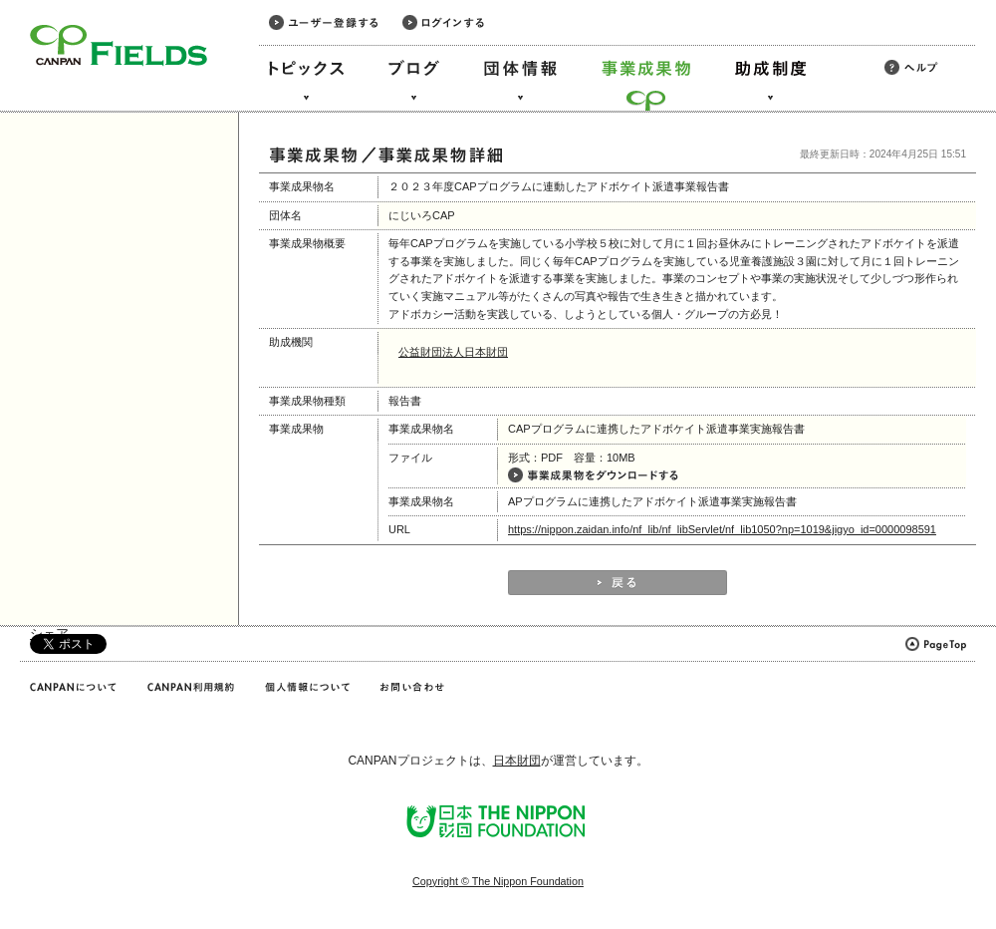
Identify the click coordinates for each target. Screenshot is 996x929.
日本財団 (517, 761)
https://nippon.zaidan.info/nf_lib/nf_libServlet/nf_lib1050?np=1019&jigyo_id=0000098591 (722, 529)
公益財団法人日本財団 (453, 352)
